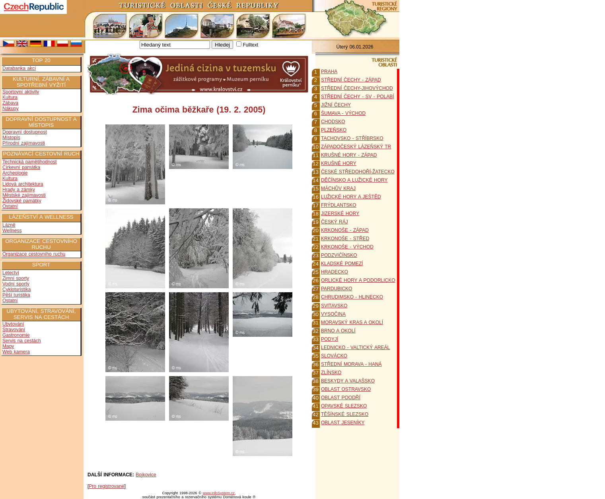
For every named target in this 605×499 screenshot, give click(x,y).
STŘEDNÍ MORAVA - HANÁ (351, 364)
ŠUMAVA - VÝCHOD (343, 113)
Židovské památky (21, 201)
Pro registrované (106, 486)
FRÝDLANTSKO (338, 205)
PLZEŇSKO (333, 130)
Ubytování (13, 324)
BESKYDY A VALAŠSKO (348, 381)
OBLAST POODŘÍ (340, 397)
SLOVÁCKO (334, 356)
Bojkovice (146, 475)
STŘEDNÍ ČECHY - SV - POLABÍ (357, 96)
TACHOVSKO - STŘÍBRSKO (352, 138)
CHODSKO (333, 121)
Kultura (10, 97)
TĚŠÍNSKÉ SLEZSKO (344, 414)
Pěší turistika (16, 295)
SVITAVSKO (334, 306)
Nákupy (10, 108)
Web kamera (16, 352)
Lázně (9, 225)
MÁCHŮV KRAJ (338, 188)
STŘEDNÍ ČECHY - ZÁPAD (351, 80)
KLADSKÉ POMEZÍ (342, 263)
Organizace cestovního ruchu (33, 254)
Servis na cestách (21, 341)
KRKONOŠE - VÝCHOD (347, 247)
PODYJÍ (329, 339)
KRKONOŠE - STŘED (345, 238)
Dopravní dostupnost (24, 132)
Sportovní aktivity (20, 92)
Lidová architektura (22, 184)
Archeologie (14, 173)
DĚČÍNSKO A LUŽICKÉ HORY (354, 180)
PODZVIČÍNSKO (339, 255)
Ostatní (10, 206)
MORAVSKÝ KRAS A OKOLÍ (352, 322)
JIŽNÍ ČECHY (336, 105)
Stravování (13, 329)
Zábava (10, 103)
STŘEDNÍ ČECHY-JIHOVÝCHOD (357, 88)
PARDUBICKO (336, 288)
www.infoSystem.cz (219, 493)
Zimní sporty (15, 278)
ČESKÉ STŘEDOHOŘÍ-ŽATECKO (358, 172)
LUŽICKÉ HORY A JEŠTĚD (351, 197)
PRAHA (329, 71)
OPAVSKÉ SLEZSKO (344, 406)
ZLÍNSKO (331, 372)
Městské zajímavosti (24, 195)
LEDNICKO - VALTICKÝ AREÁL (355, 347)
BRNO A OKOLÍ (338, 331)
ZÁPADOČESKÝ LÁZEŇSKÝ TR (356, 147)
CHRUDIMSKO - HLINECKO (352, 297)
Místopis (11, 137)
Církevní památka (21, 167)
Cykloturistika (16, 289)
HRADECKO (334, 272)
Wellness (11, 230)
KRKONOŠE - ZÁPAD (345, 230)
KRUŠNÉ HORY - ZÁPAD (349, 155)
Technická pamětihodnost (29, 162)
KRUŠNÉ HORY (338, 163)
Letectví (10, 273)
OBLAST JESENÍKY (343, 422)
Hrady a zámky (18, 189)
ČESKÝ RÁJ (334, 222)
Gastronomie (16, 335)
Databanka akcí (19, 68)
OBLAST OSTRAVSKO (346, 389)
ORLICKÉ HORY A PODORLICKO (358, 280)
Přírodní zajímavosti (23, 143)
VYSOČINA (333, 314)
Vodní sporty (15, 284)
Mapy (8, 346)
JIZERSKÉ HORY (340, 213)
